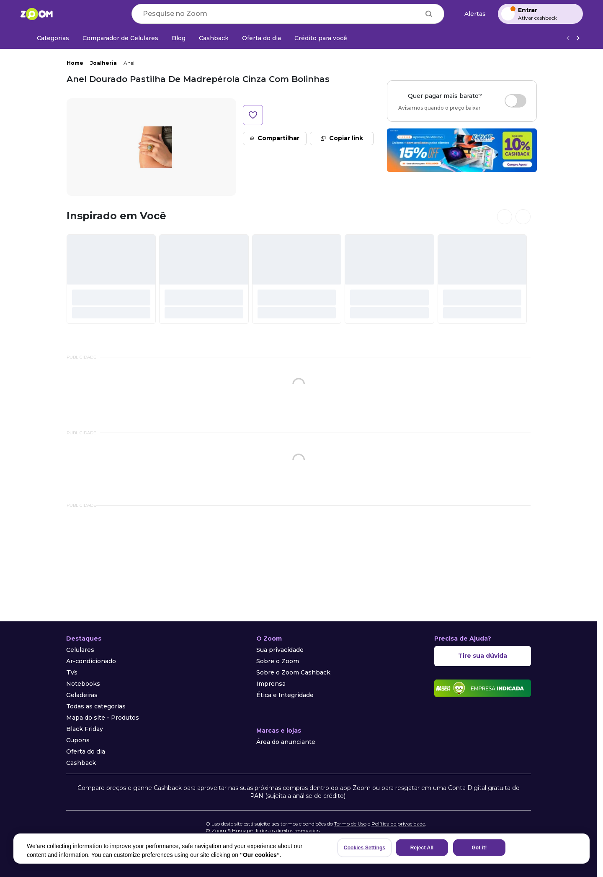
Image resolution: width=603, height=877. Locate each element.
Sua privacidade (280, 650)
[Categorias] (48, 38)
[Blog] (178, 38)
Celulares (80, 650)
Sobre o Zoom (277, 661)
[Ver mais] (578, 38)
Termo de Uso (350, 824)
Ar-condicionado (91, 661)
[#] (111, 279)
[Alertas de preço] (471, 14)
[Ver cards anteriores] (504, 216)
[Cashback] (213, 38)
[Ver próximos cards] (523, 216)
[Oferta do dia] (261, 38)
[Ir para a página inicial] (36, 14)
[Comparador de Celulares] (120, 38)
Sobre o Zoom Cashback (293, 672)
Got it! (479, 848)
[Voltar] (568, 38)
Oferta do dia (85, 751)
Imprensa (271, 683)
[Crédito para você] (321, 38)
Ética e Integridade (285, 695)
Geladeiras (82, 695)
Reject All (421, 848)
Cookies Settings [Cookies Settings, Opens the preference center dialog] (364, 848)
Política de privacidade (398, 824)
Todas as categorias (96, 706)
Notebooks (83, 683)
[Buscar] (429, 14)
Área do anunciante (285, 742)
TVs (71, 672)
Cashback (81, 763)
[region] (301, 848)
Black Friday (84, 729)
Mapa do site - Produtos (102, 717)
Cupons (78, 740)
